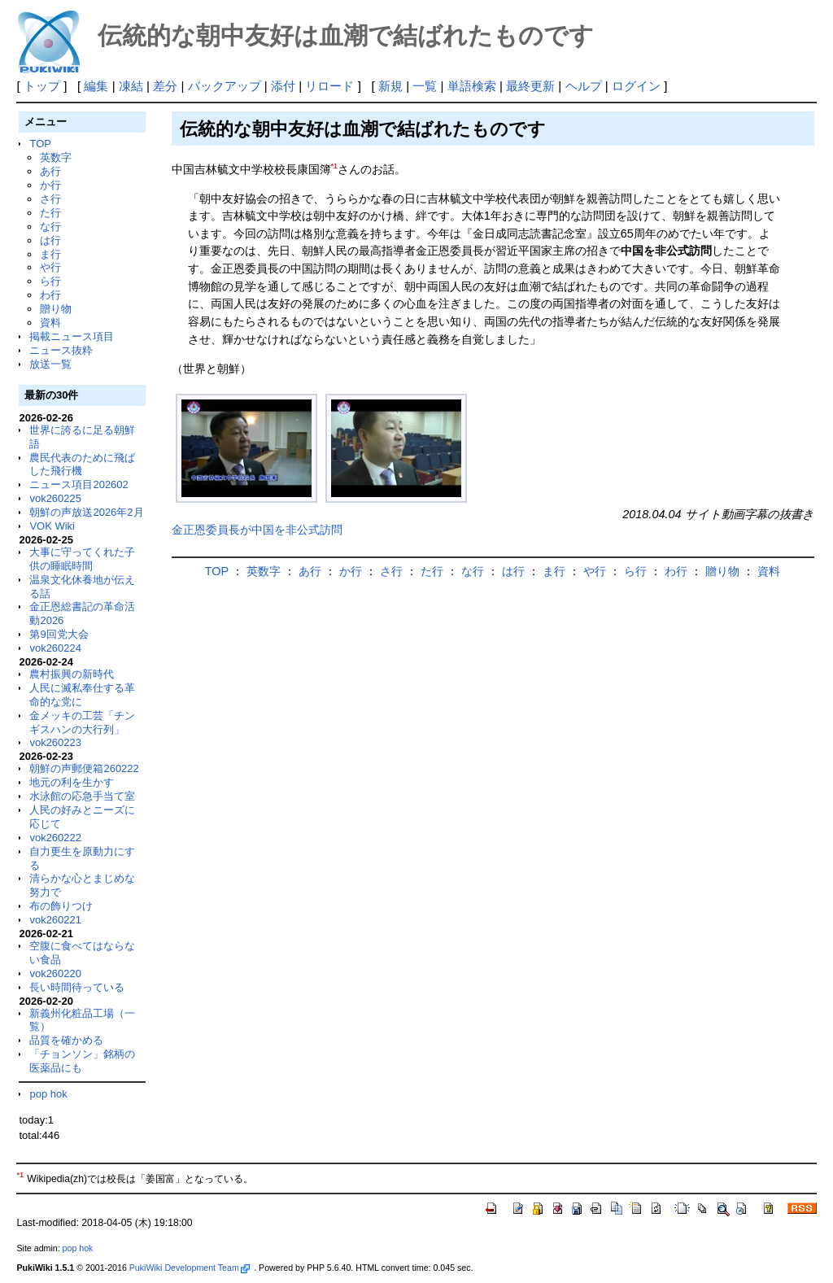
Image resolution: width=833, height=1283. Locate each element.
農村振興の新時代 (71, 674)
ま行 (50, 254)
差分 (165, 86)
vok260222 (55, 837)
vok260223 (55, 742)
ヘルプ (583, 86)
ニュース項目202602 (78, 484)
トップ (42, 86)
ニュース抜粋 (61, 350)
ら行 (50, 281)
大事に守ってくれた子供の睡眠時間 (82, 559)
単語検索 (471, 86)
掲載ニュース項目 (71, 336)
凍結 (131, 86)
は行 (50, 240)
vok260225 (55, 498)
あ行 (50, 171)
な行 (50, 226)
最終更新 (530, 86)
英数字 (56, 157)
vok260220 (55, 973)
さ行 (50, 199)
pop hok (48, 1094)
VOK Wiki (52, 526)
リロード (329, 86)
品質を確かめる (66, 1040)
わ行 (50, 295)
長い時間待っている (76, 987)
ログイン (636, 86)
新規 (390, 86)
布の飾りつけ (61, 906)
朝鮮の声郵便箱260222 (83, 768)
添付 (283, 86)
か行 (50, 185)
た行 (50, 213)
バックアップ (224, 86)
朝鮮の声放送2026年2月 (86, 512)
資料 (50, 322)
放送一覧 (50, 364)
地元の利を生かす (71, 782)
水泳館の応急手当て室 (82, 796)
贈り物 (56, 309)
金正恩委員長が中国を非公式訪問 (257, 529)
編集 (96, 86)
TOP (39, 143)
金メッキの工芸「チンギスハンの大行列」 (82, 722)
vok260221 (55, 920)
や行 (50, 267)
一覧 (424, 86)
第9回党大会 (58, 634)
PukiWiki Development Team (189, 1267)
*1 (334, 166)
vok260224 (55, 648)
